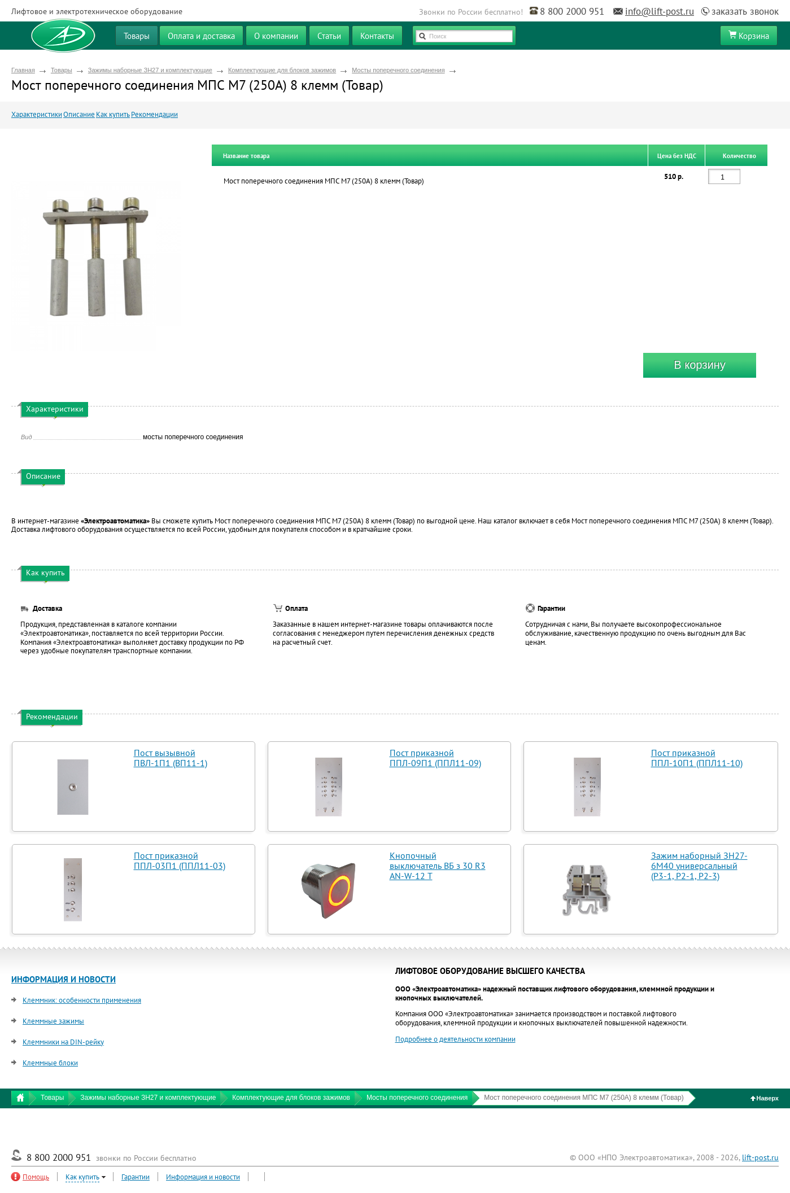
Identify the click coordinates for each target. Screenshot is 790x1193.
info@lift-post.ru (659, 11)
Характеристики (36, 114)
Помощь (36, 1177)
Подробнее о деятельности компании (455, 1039)
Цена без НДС (676, 156)
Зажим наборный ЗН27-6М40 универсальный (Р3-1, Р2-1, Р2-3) (699, 865)
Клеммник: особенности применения (82, 1000)
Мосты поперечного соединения (398, 70)
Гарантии (135, 1177)
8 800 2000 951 (572, 11)
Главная (23, 70)
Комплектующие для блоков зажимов (282, 70)
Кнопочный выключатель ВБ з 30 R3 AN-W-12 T (438, 865)
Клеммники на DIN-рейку (63, 1042)
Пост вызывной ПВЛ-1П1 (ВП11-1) (170, 757)
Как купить (113, 114)
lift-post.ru (760, 1157)
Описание (79, 114)
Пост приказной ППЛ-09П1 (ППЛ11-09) (435, 757)
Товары (61, 70)
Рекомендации (154, 114)
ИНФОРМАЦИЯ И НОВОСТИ (63, 979)
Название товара (246, 156)
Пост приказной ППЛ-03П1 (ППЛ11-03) (179, 860)
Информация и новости (203, 1177)
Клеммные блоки (50, 1063)
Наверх (764, 1098)
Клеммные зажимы (53, 1021)
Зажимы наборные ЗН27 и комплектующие (150, 70)
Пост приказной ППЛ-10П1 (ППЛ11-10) (697, 757)
